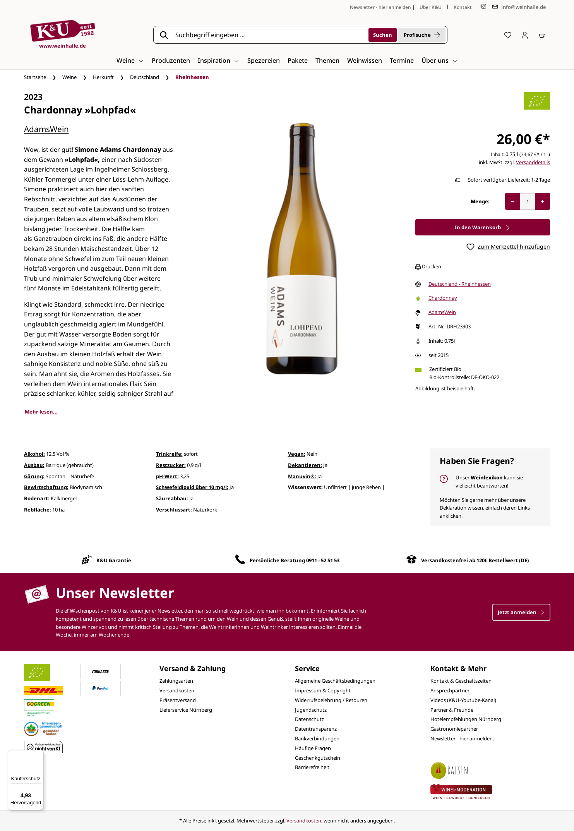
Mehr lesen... (41, 411)
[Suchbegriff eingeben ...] (269, 34)
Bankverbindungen (317, 738)
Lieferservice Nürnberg (185, 709)
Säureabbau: (172, 498)
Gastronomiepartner (454, 728)
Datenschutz (309, 719)
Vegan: (296, 453)
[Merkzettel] (507, 35)
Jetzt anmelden (521, 612)
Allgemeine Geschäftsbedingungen (335, 680)
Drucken (428, 266)
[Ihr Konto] (524, 35)
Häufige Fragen (313, 748)
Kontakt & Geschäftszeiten (461, 680)
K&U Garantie (113, 560)
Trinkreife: (169, 453)
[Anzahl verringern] (512, 201)
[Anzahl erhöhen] (542, 201)
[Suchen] (382, 35)
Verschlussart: (174, 509)
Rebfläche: (37, 509)
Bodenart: (37, 498)
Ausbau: (34, 465)
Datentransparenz (316, 728)
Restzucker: (171, 465)
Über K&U (431, 7)
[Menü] (39, 754)
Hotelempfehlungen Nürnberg (465, 719)
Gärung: (34, 476)
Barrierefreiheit (312, 767)
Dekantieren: (305, 465)
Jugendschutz (311, 709)
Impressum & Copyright (323, 690)
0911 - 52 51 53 (322, 560)
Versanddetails (533, 162)
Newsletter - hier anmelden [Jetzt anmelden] (380, 7)
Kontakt (463, 7)
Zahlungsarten (176, 680)
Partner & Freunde (451, 709)
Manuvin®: (302, 476)
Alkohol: (34, 453)
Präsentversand (177, 700)
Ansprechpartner (449, 690)
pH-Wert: (167, 476)
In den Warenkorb (483, 227)
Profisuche (422, 34)
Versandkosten (176, 690)
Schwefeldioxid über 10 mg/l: (192, 487)
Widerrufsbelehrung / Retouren (331, 700)
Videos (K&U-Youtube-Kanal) (463, 700)
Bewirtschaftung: (46, 487)
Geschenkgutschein (317, 757)
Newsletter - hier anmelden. (462, 738)
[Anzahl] (527, 201)
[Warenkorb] (541, 35)
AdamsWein (46, 129)
